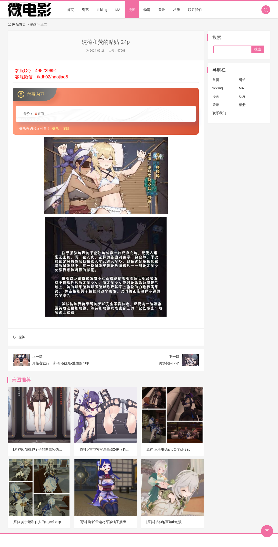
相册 (176, 10)
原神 (22, 337)
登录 (161, 10)
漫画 (132, 10)
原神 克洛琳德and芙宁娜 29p (168, 449)
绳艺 (85, 10)
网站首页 (19, 24)
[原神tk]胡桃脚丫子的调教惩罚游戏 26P (42, 449)
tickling (102, 10)
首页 (70, 10)
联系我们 (195, 10)
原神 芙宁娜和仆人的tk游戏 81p (37, 522)
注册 (65, 128)
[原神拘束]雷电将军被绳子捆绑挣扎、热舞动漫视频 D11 (122, 522)
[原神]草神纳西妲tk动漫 (164, 522)
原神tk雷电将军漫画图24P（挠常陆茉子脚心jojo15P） (120, 449)
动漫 (146, 10)
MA (117, 10)
